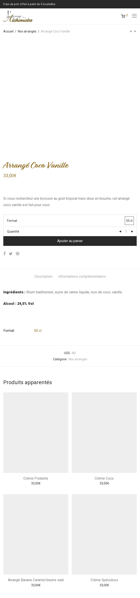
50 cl (38, 226)
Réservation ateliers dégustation (26, 569)
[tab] (43, 172)
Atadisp (73, 577)
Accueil (8, 31)
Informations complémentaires (82, 172)
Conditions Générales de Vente (24, 560)
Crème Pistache (35, 374)
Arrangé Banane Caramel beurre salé (36, 476)
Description (43, 172)
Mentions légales (15, 552)
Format (12, 116)
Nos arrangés (27, 31)
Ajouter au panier (70, 137)
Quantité (13, 127)
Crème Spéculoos (104, 476)
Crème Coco (104, 374)
